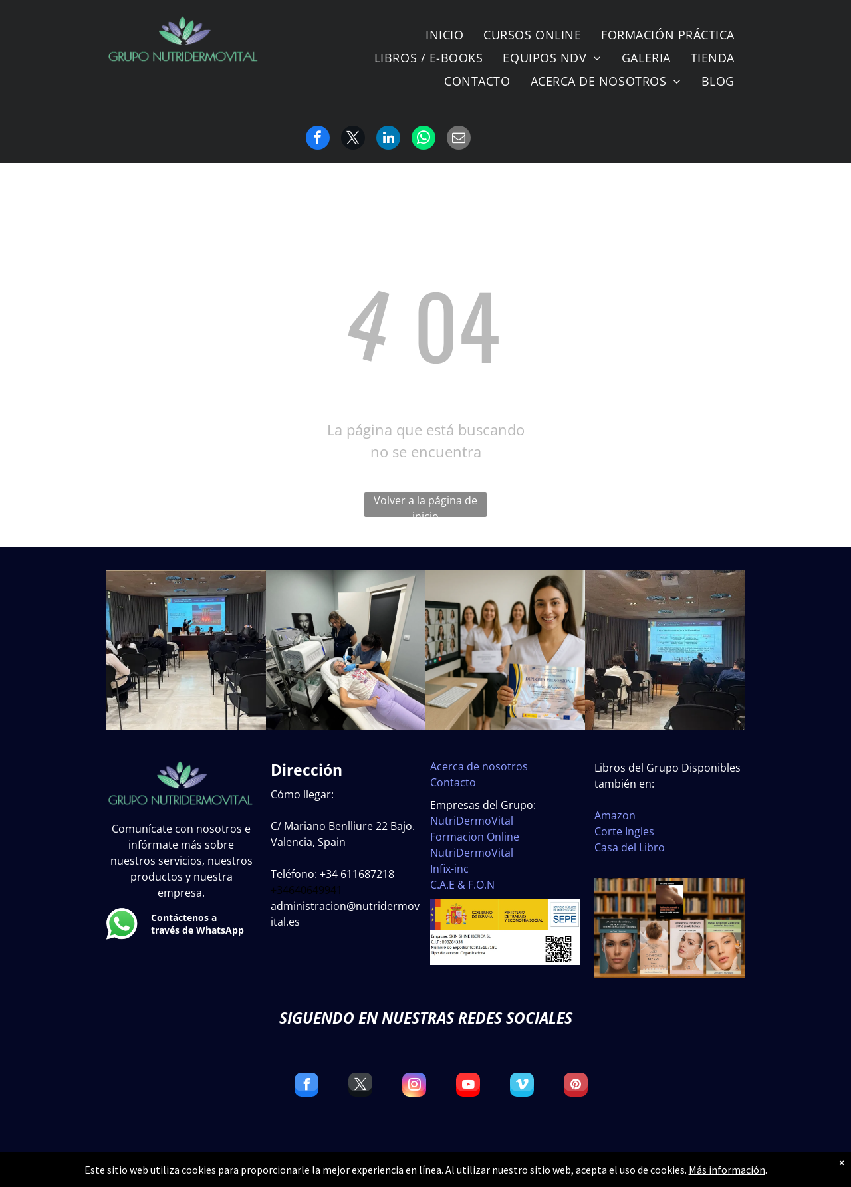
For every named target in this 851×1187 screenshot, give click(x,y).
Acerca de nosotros (479, 766)
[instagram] (414, 1086)
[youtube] (468, 1086)
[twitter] (360, 1086)
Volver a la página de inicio (425, 505)
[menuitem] (444, 35)
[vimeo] (522, 1086)
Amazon (615, 815)
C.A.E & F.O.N (462, 884)
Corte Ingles (624, 831)
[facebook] (306, 1086)
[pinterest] (576, 1086)
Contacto (453, 782)
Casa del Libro (629, 847)
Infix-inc (449, 868)
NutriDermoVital (471, 820)
